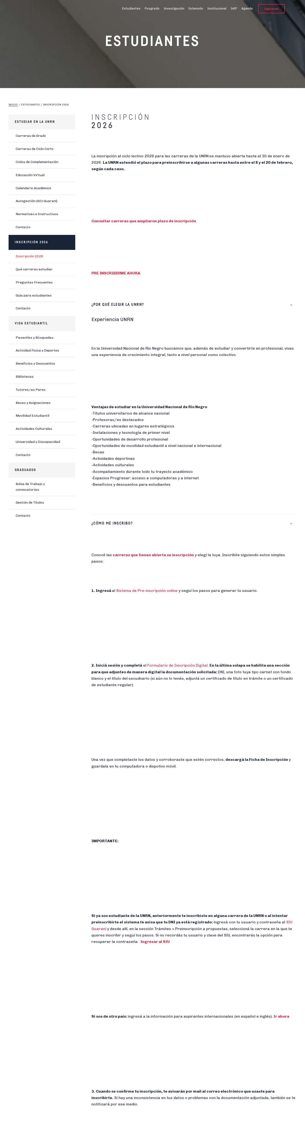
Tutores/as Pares (30, 390)
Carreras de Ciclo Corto (35, 149)
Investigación (174, 8)
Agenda (247, 8)
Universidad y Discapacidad (38, 442)
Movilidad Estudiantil (32, 416)
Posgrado (152, 8)
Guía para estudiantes (34, 295)
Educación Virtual (30, 175)
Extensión (196, 8)
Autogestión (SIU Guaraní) (36, 201)
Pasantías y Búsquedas (35, 338)
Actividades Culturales (34, 429)
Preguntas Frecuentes (34, 282)
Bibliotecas (25, 377)
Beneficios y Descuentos (35, 364)
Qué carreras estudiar (34, 269)
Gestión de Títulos (30, 502)
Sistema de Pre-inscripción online (147, 590)
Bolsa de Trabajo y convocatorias (30, 487)
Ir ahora (281, 1016)
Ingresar (271, 8)
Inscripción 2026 (29, 256)
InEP (234, 8)
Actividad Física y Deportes (37, 350)
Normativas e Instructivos (37, 214)
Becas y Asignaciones (33, 403)
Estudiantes (131, 8)
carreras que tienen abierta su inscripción (153, 555)
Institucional (216, 8)
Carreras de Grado (31, 136)
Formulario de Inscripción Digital (177, 665)
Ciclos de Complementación (37, 162)
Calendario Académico (33, 188)
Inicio (13, 104)
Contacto (23, 227)
